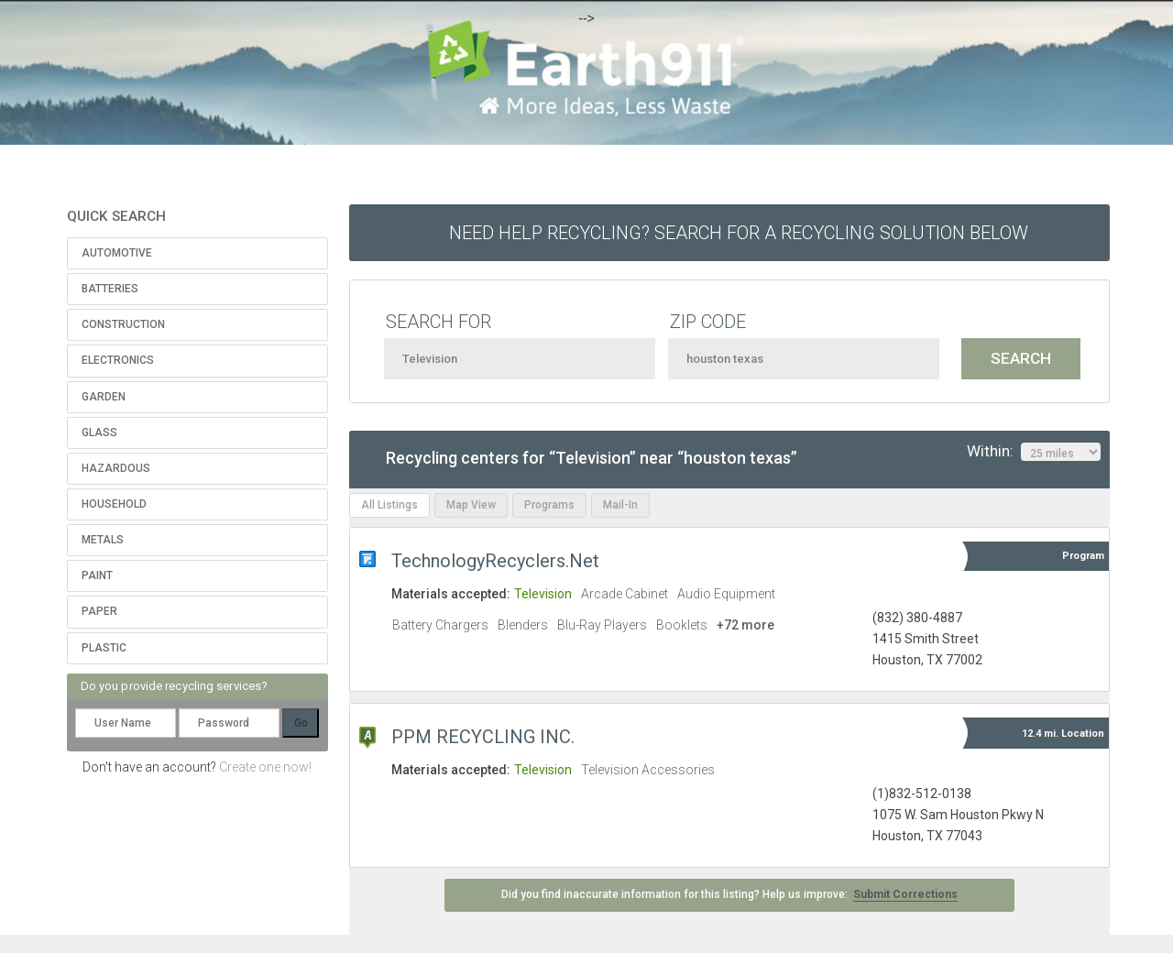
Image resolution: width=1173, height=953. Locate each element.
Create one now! (265, 767)
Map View (471, 504)
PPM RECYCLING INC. (483, 737)
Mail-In (620, 504)
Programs (549, 504)
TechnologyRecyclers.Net (495, 561)
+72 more (745, 625)
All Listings (389, 504)
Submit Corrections (905, 894)
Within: (1034, 452)
